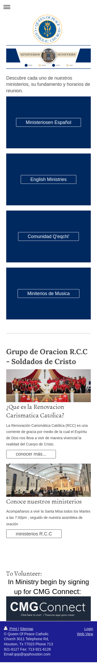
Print (11, 629)
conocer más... (31, 454)
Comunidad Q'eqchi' (48, 236)
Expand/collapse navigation (48, 6)
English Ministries (48, 179)
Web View (85, 634)
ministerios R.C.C (34, 533)
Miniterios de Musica (48, 293)
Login (88, 629)
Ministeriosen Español (48, 122)
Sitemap (26, 629)
